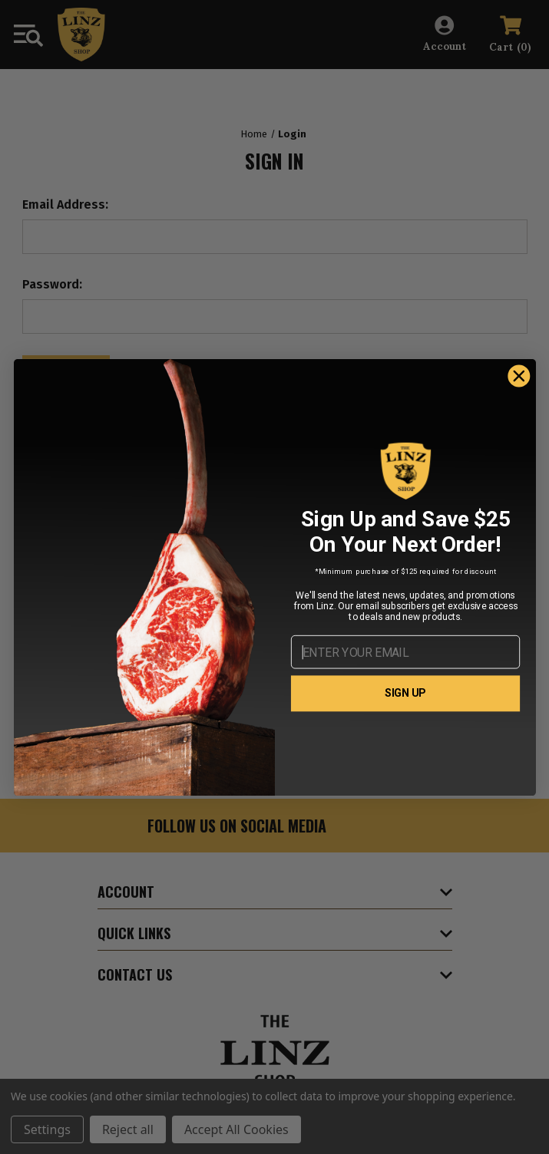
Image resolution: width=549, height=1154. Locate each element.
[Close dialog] (519, 375)
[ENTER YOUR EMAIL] (404, 652)
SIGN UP (405, 693)
